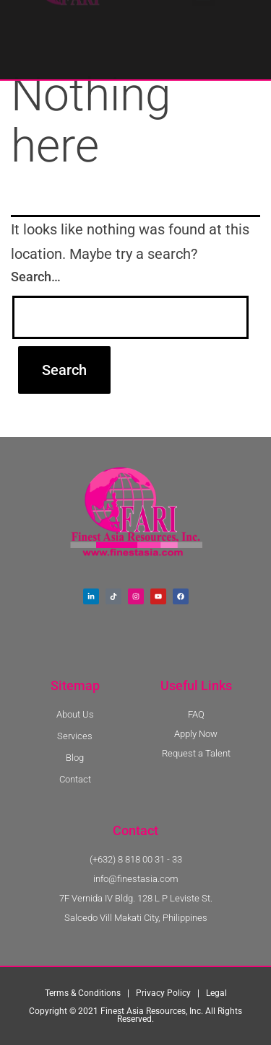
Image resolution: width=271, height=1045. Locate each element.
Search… (36, 276)
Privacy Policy (163, 993)
